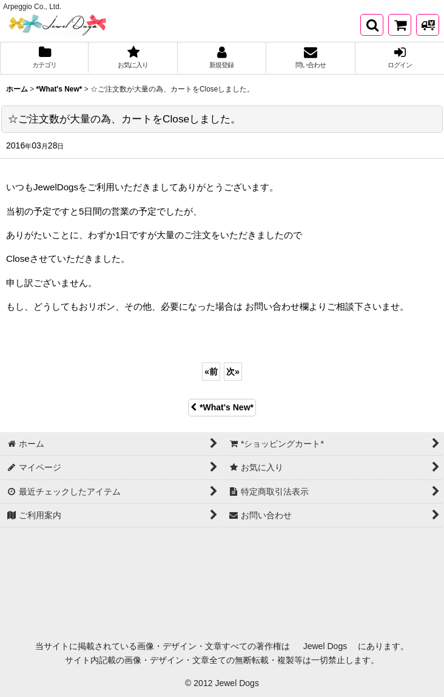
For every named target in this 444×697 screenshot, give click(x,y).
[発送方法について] (427, 25)
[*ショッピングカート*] (399, 25)
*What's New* (222, 407)
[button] (371, 25)
